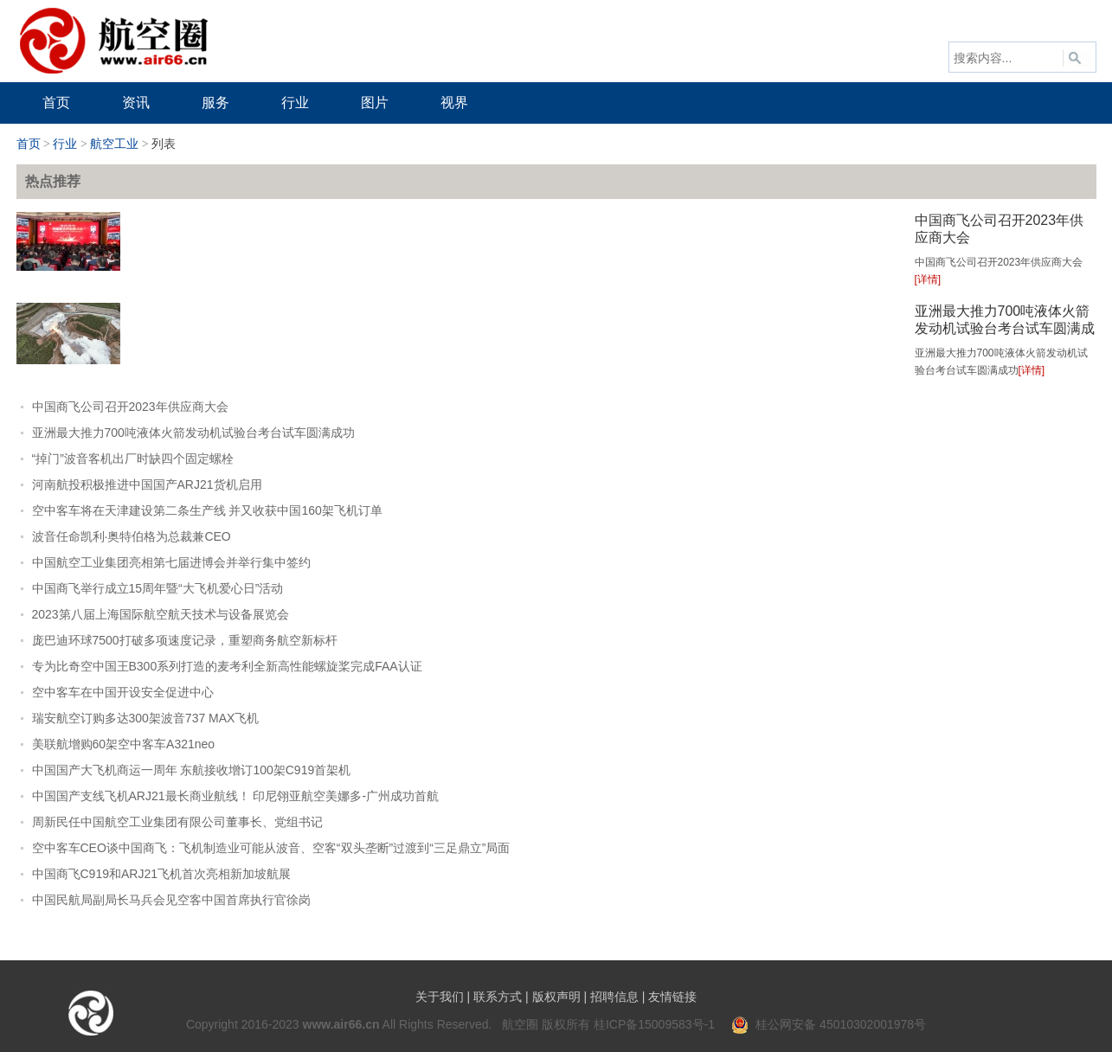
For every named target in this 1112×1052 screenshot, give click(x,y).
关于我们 (439, 997)
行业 (65, 144)
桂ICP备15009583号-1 (654, 1024)
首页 (28, 144)
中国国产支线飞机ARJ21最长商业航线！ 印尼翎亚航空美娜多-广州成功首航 (236, 796)
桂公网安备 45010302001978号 (828, 1024)
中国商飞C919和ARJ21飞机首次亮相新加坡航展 (162, 874)
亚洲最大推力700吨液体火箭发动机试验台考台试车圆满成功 (1005, 328)
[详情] (928, 279)
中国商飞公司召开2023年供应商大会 (130, 407)
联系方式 (497, 997)
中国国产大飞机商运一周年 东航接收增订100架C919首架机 (191, 770)
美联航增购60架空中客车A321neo (123, 744)
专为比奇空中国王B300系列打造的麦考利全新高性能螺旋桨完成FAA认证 (227, 666)
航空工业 (114, 144)
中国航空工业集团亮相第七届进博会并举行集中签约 (171, 562)
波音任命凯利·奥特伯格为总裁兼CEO (131, 536)
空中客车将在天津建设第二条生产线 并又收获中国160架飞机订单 (207, 510)
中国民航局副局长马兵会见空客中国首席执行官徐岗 (171, 900)
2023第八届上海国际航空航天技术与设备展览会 (160, 614)
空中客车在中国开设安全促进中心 (123, 692)
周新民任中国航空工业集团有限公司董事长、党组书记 (177, 822)
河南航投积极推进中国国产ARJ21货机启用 (147, 484)
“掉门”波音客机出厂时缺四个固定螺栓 (133, 458)
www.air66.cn (341, 1024)
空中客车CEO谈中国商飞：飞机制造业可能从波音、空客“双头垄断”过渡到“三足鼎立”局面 (271, 848)
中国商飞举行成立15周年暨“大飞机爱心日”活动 (158, 588)
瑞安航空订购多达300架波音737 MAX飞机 (146, 718)
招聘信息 (614, 997)
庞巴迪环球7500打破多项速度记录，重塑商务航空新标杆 (184, 640)
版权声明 (556, 997)
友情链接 (672, 997)
